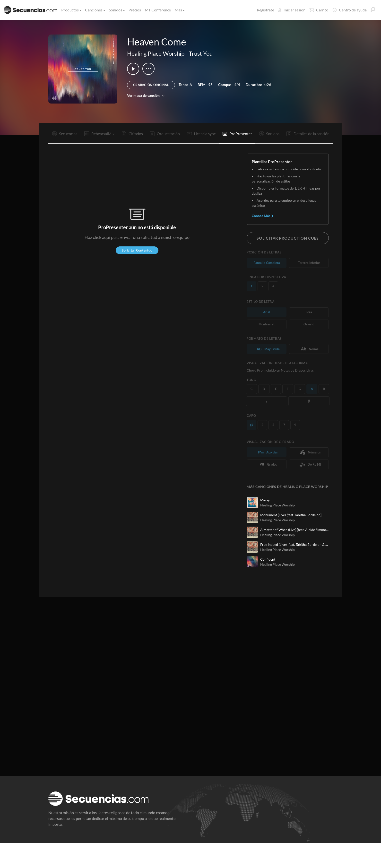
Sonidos (116, 10)
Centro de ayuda (349, 10)
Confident (267, 559)
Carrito (318, 10)
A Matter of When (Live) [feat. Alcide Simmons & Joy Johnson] (294, 530)
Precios (135, 10)
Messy (265, 500)
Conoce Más (263, 216)
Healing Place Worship (155, 53)
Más (179, 10)
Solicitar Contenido (137, 250)
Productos (71, 10)
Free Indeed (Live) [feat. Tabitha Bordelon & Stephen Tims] (294, 544)
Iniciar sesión (291, 10)
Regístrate (265, 10)
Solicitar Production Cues (288, 238)
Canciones (94, 10)
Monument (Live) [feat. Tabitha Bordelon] (290, 515)
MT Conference (158, 10)
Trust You (201, 53)
